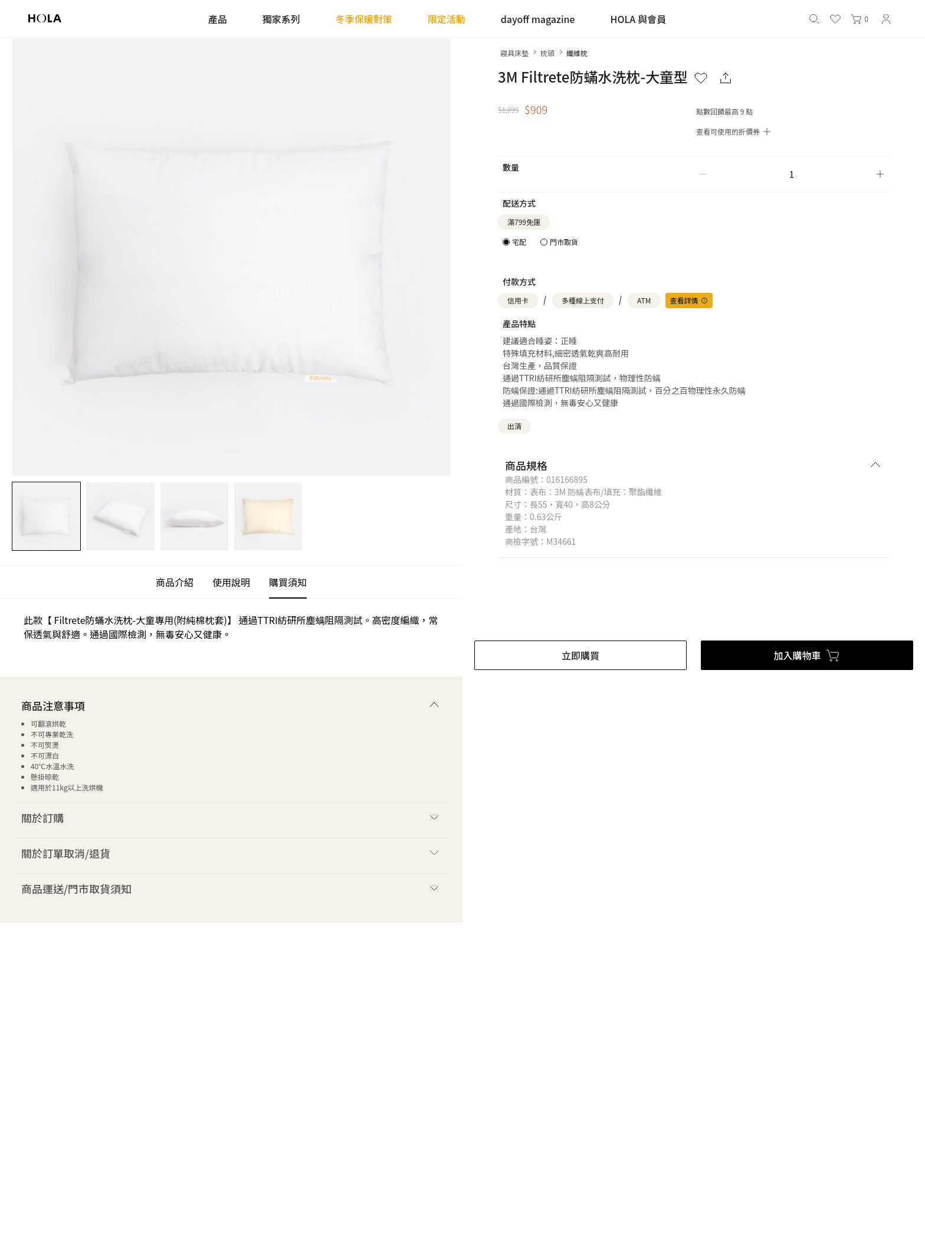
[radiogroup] (540, 242)
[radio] (514, 242)
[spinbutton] (792, 174)
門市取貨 (564, 242)
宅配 (519, 242)
